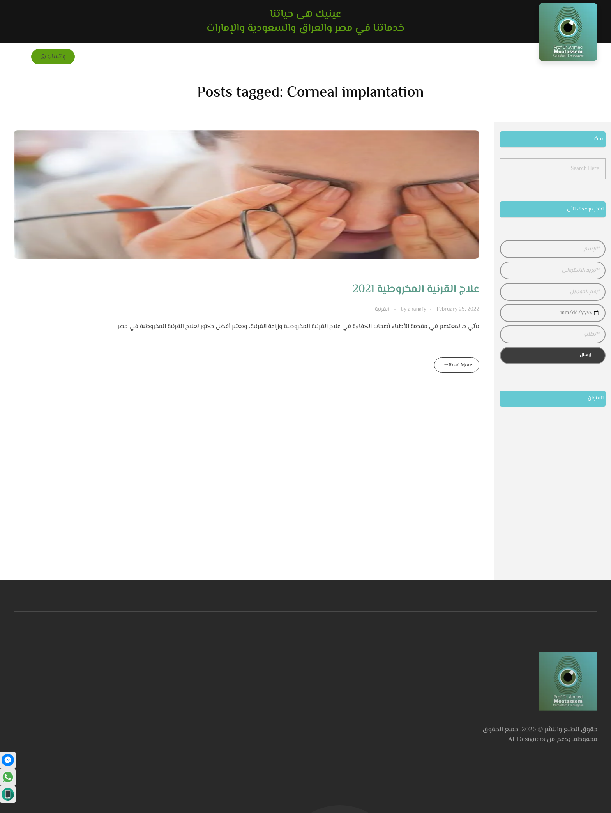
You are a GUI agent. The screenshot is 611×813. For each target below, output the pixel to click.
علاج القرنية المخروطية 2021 (416, 289)
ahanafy (412, 309)
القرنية (382, 310)
